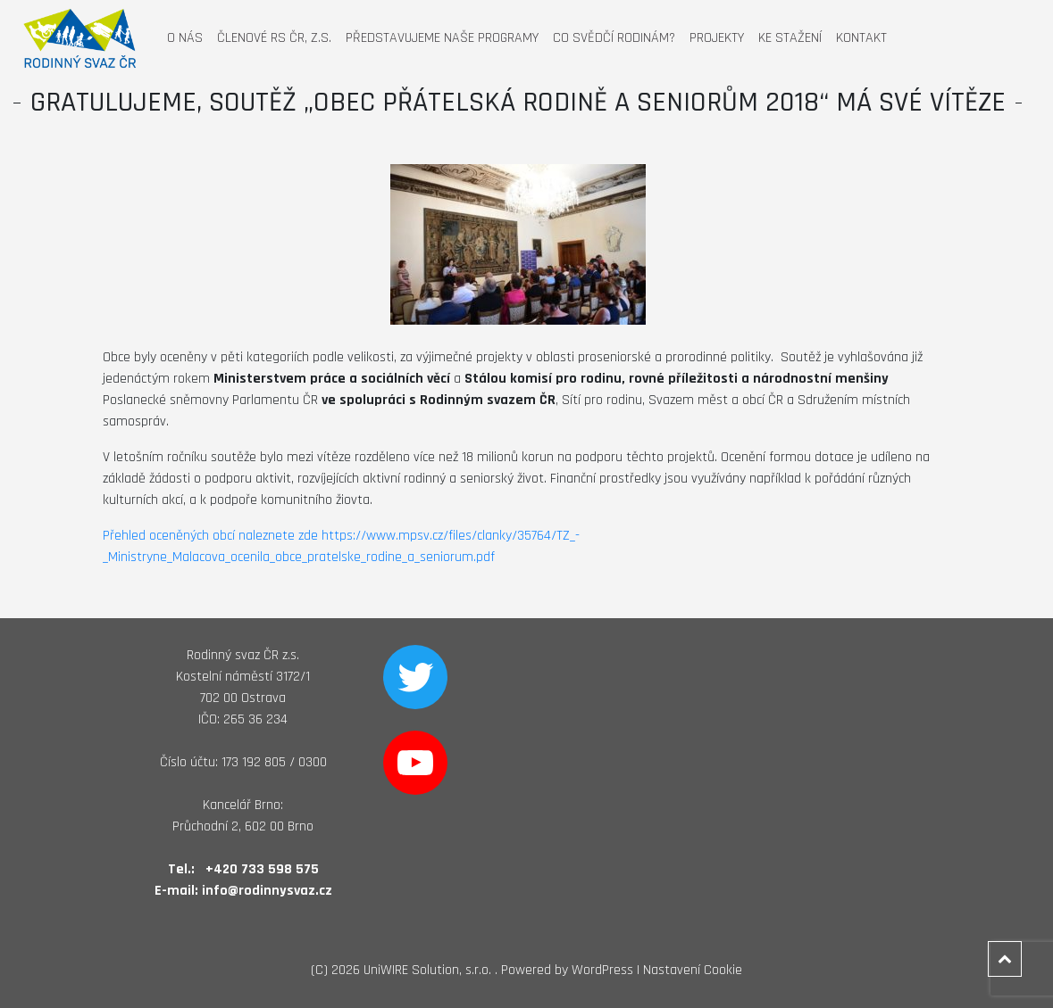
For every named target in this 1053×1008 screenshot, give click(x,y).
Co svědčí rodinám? (614, 38)
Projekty (716, 38)
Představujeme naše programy (442, 38)
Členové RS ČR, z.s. (274, 38)
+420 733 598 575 (262, 869)
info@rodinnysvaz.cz (267, 890)
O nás (185, 38)
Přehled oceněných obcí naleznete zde (210, 535)
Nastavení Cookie (692, 970)
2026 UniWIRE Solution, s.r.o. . (414, 970)
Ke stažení (790, 38)
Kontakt (861, 38)
